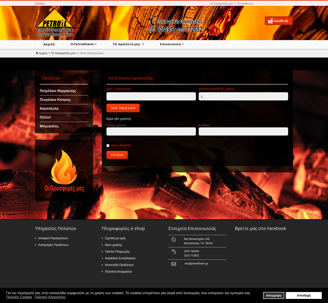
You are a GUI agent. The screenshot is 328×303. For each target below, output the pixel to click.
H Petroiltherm (82, 44)
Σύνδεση (117, 155)
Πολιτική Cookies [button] (19, 297)
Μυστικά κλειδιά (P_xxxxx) (216, 89)
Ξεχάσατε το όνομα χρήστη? (125, 139)
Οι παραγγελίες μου (222, 3)
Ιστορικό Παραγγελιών (53, 238)
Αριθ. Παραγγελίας (118, 89)
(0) (286, 21)
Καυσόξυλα (49, 108)
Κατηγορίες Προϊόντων (53, 245)
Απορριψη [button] (273, 295)
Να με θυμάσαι (121, 145)
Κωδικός (204, 125)
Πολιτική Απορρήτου (118, 271)
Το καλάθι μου (245, 3)
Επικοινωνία (170, 44)
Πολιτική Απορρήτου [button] (50, 297)
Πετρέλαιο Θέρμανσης (58, 91)
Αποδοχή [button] (304, 295)
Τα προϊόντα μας (127, 44)
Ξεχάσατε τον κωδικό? (213, 139)
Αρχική (49, 44)
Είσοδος (40, 3)
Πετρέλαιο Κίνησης (55, 100)
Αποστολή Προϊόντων (119, 265)
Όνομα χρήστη (116, 125)
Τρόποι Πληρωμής (117, 251)
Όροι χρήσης (113, 245)
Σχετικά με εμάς (115, 238)
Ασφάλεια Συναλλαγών (120, 258)
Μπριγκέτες (49, 126)
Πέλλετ (45, 117)
